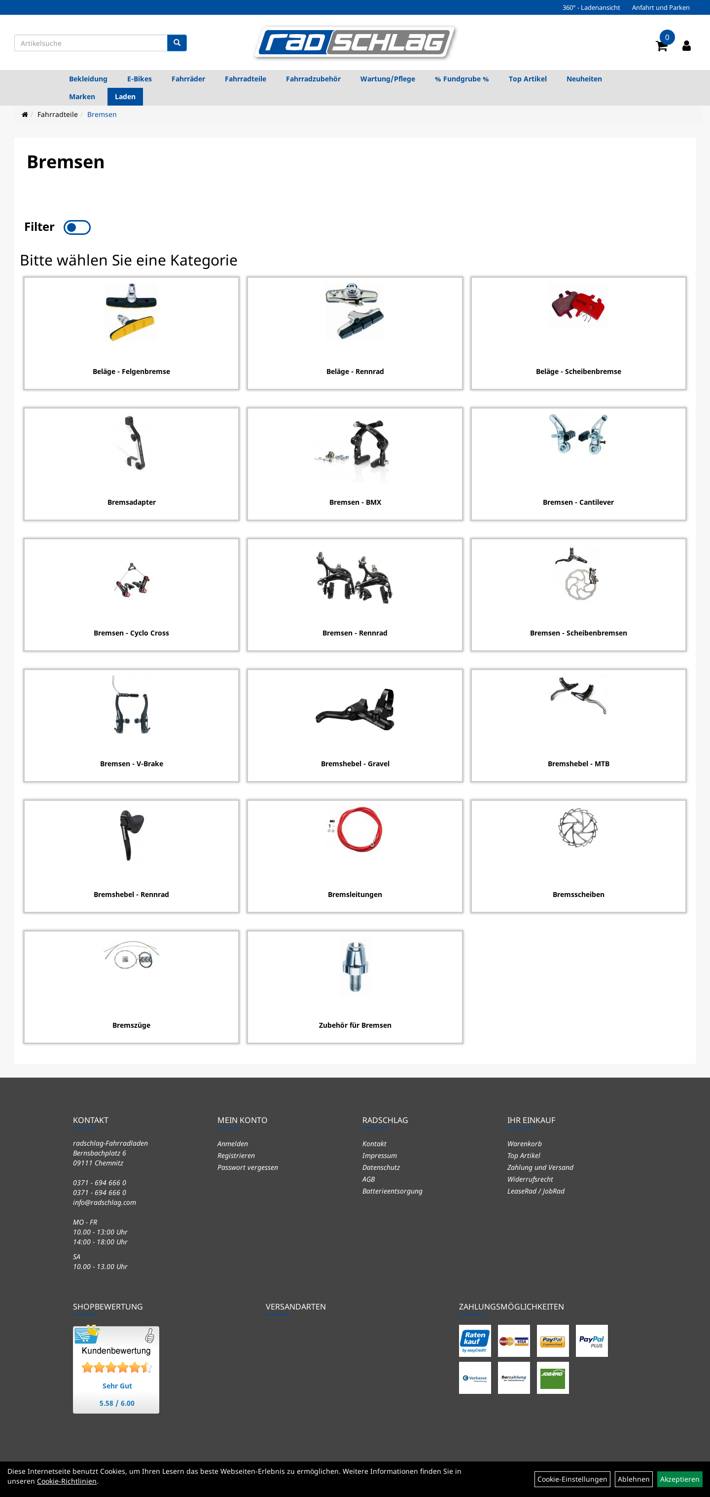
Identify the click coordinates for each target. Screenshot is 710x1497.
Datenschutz (381, 1165)
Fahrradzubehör (313, 78)
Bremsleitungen (355, 893)
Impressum (379, 1154)
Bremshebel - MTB (579, 762)
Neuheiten (584, 78)
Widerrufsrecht (530, 1177)
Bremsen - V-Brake (131, 762)
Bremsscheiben (579, 893)
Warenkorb (524, 1142)
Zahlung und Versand (540, 1165)
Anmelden (232, 1142)
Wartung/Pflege (387, 78)
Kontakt (374, 1142)
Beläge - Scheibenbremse (579, 370)
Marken (82, 96)
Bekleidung (88, 78)
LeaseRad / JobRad (536, 1189)
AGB (368, 1177)
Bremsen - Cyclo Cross (131, 631)
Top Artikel (528, 78)
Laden (125, 96)
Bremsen (102, 114)
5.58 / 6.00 (117, 1401)
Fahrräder (188, 78)
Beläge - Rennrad (355, 370)
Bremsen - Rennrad (355, 631)
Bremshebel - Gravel (354, 762)
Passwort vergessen (247, 1165)
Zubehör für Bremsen (355, 1024)
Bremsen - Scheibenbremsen (579, 631)
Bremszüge (131, 1024)
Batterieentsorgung (392, 1189)
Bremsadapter (131, 501)
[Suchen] (177, 43)
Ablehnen (634, 1479)
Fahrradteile (245, 78)
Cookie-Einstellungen (572, 1479)
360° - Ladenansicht (591, 7)
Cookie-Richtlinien (67, 1481)
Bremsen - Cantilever (578, 501)
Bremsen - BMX (355, 501)
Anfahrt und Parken (661, 7)
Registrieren (236, 1154)
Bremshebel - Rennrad (131, 893)
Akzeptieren (680, 1479)
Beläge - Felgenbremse (131, 370)
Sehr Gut (117, 1384)
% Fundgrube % (462, 78)
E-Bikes (139, 78)
